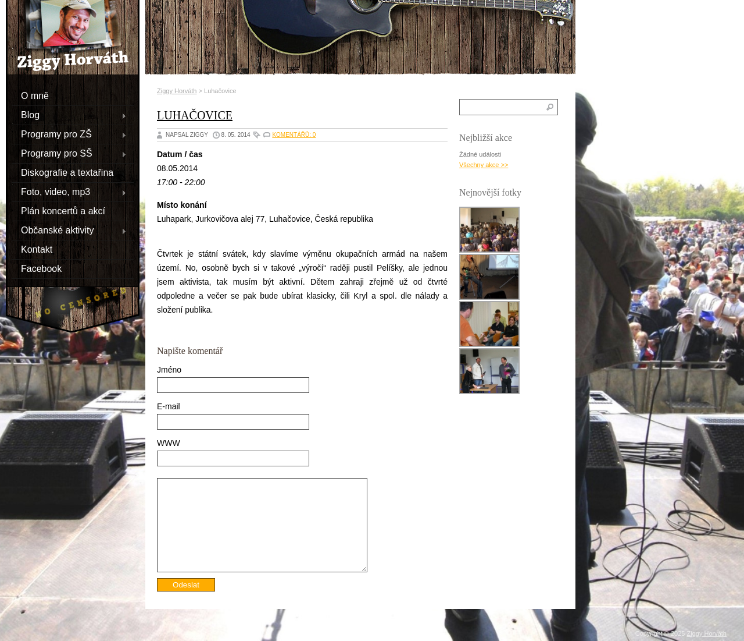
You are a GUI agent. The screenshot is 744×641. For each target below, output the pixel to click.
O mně (35, 95)
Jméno (169, 369)
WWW (168, 443)
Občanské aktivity (69, 230)
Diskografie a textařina (67, 172)
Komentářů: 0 (294, 135)
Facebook (41, 268)
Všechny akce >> (483, 164)
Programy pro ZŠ (69, 134)
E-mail (168, 406)
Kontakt (36, 249)
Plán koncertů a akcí (63, 210)
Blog (69, 114)
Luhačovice (195, 115)
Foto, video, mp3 (69, 191)
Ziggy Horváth (176, 90)
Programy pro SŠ (69, 153)
